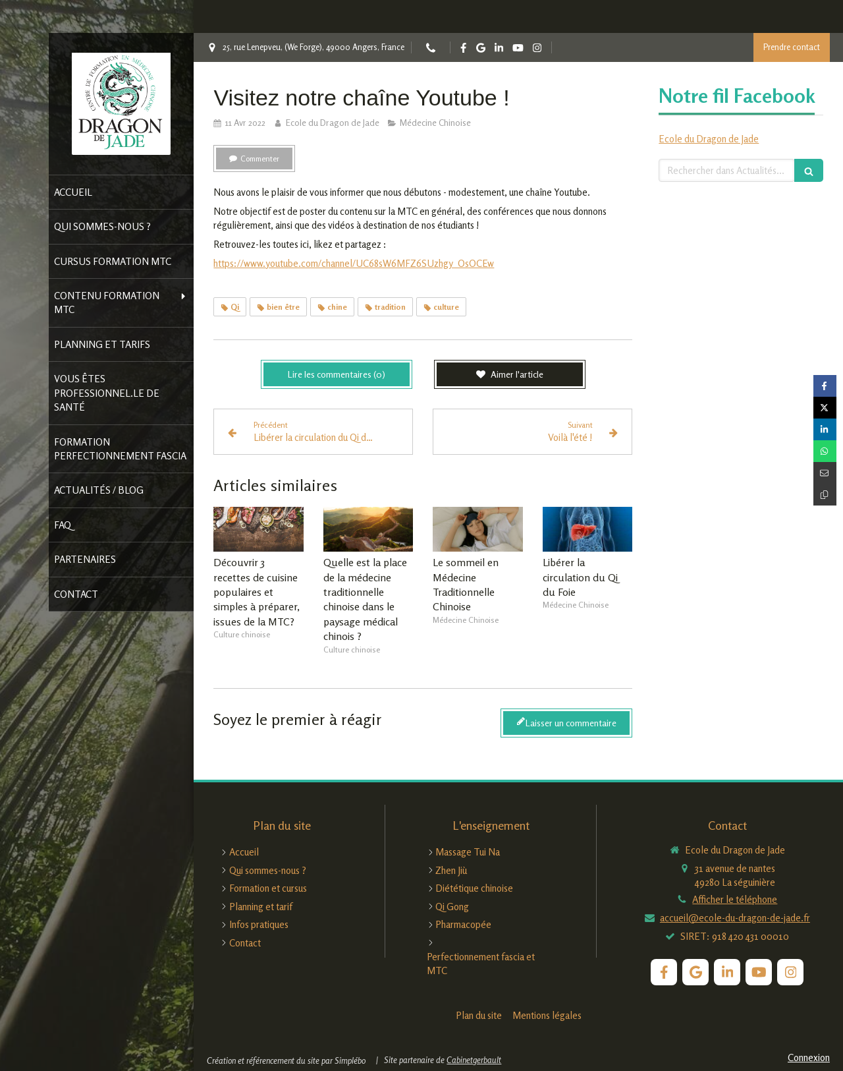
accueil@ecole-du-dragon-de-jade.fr (735, 918)
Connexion (809, 1057)
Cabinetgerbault (474, 1060)
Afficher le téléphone (734, 899)
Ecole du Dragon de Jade (709, 138)
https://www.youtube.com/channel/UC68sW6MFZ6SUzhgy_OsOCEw (353, 263)
